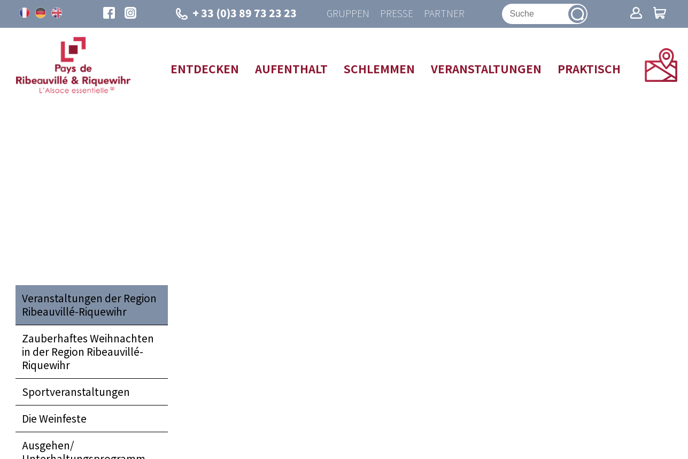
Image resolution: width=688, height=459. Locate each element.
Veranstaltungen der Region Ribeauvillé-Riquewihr (89, 304)
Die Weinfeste (54, 418)
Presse (396, 13)
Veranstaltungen (486, 68)
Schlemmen (379, 68)
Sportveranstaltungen (76, 391)
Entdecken (205, 68)
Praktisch (589, 68)
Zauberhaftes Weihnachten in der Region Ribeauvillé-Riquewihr (88, 351)
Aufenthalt (291, 68)
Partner (444, 13)
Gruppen (348, 13)
